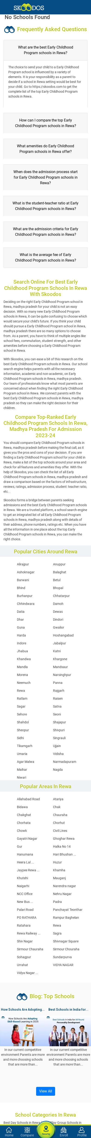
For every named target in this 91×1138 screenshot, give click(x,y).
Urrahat (22, 965)
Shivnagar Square (65, 941)
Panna (58, 683)
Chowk (22, 831)
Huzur (57, 862)
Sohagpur (24, 957)
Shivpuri (59, 730)
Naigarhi (23, 886)
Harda (21, 635)
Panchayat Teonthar (67, 910)
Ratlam (22, 698)
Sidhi (20, 738)
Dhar (20, 619)
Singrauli (59, 738)
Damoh (58, 604)
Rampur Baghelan (66, 917)
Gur (19, 846)
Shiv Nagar (25, 941)
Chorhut (59, 823)
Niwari (21, 777)
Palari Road (25, 910)
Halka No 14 (62, 846)
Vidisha (58, 754)
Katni (57, 651)
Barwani (23, 580)
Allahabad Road (28, 799)
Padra (57, 902)
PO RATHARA (26, 917)
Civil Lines (60, 831)
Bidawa (22, 807)
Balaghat (59, 572)
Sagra (57, 933)
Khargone (60, 659)
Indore (21, 643)
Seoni (57, 714)
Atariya (58, 799)
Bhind (21, 588)
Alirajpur (23, 564)
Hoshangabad (63, 635)
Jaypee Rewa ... (28, 870)
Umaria (22, 754)
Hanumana (25, 854)
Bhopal (58, 588)
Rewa (21, 690)
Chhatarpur (61, 596)
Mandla (22, 667)
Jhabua (22, 651)
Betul (56, 580)
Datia (21, 611)
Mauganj (59, 878)
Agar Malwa (25, 762)
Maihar (22, 769)
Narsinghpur (62, 675)
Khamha (59, 870)
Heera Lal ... (25, 862)
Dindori (58, 619)
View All (45, 1091)
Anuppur (59, 564)
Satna (57, 706)
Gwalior (58, 627)
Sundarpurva (62, 957)
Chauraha (60, 815)
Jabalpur (59, 643)
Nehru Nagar (62, 894)
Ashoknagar (26, 572)
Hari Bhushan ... (64, 854)
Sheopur (23, 730)
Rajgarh (58, 690)
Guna (21, 627)
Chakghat (24, 815)
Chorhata (24, 823)
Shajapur (59, 722)
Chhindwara (26, 604)
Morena (22, 675)
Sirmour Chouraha (66, 949)
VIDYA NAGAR (63, 965)
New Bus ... (25, 902)
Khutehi (22, 878)
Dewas (58, 611)
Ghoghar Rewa (64, 838)
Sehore (22, 714)
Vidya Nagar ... (27, 973)
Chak (56, 807)
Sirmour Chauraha (30, 949)
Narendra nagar (64, 886)
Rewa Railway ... (29, 933)
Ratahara (24, 925)
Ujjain (57, 746)
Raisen (58, 698)
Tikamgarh (24, 746)
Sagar (21, 706)
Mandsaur (60, 667)
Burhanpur (24, 596)
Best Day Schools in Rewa (21, 1123)
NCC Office (24, 894)
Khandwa (24, 659)
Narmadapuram (64, 762)
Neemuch (24, 683)
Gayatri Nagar (27, 838)
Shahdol (23, 722)
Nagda (58, 769)
